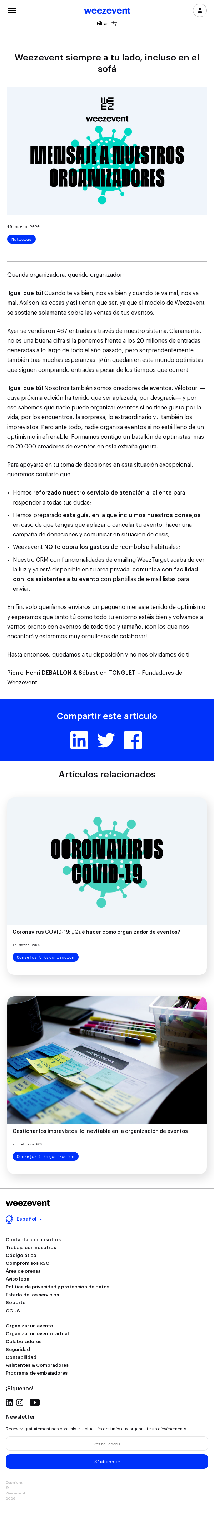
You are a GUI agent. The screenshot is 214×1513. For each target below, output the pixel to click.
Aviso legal (18, 1279)
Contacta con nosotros (33, 1239)
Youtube (35, 1402)
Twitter (106, 740)
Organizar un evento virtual (37, 1333)
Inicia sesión (200, 10)
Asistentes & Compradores (37, 1365)
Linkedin (79, 740)
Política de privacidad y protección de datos (57, 1286)
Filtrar (107, 23)
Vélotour (185, 388)
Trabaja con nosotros (31, 1247)
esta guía (76, 515)
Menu (12, 9)
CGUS (13, 1310)
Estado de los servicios (32, 1294)
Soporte (15, 1302)
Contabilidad (21, 1357)
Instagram (19, 1402)
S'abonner (107, 1461)
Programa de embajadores (37, 1373)
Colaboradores (23, 1341)
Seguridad (18, 1349)
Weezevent (107, 11)
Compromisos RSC (27, 1263)
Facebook (133, 740)
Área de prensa (23, 1271)
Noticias (21, 239)
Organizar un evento (29, 1325)
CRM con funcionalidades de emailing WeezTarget (102, 560)
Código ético (21, 1255)
